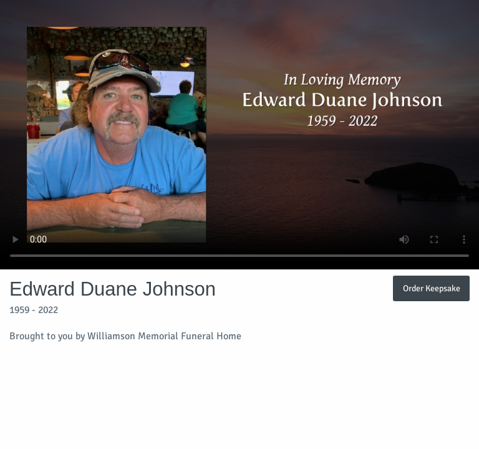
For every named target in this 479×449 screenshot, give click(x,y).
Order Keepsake (431, 288)
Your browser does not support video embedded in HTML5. (239, 134)
